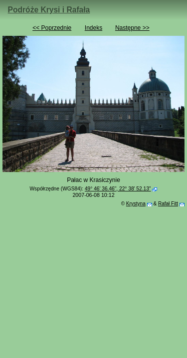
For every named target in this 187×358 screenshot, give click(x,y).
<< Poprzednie (51, 27)
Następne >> (132, 27)
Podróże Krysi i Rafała (49, 9)
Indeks (93, 27)
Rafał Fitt (168, 203)
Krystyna (136, 203)
